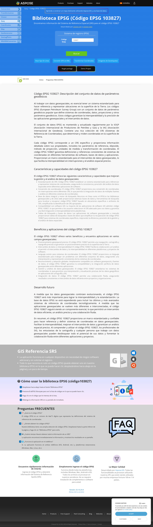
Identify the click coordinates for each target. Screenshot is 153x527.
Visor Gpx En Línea (42, 61)
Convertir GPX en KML (62, 61)
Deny (139, 519)
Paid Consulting (79, 514)
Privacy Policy (82, 524)
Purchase (70, 3)
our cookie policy (127, 509)
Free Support (65, 514)
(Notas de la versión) (76, 492)
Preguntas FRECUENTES (54, 80)
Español (125, 3)
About (98, 3)
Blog (90, 514)
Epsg (26, 8)
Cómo (41, 80)
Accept (131, 513)
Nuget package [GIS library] (67, 69)
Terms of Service (91, 524)
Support (80, 3)
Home (44, 514)
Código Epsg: (64, 40)
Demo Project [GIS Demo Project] (86, 69)
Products (61, 3)
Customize (122, 519)
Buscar (76, 53)
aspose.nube (87, 27)
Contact (100, 524)
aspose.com (77, 27)
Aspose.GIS (119, 470)
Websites (89, 3)
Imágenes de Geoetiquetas (108, 61)
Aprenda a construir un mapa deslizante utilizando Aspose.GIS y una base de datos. (76, 11)
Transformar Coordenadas (84, 61)
